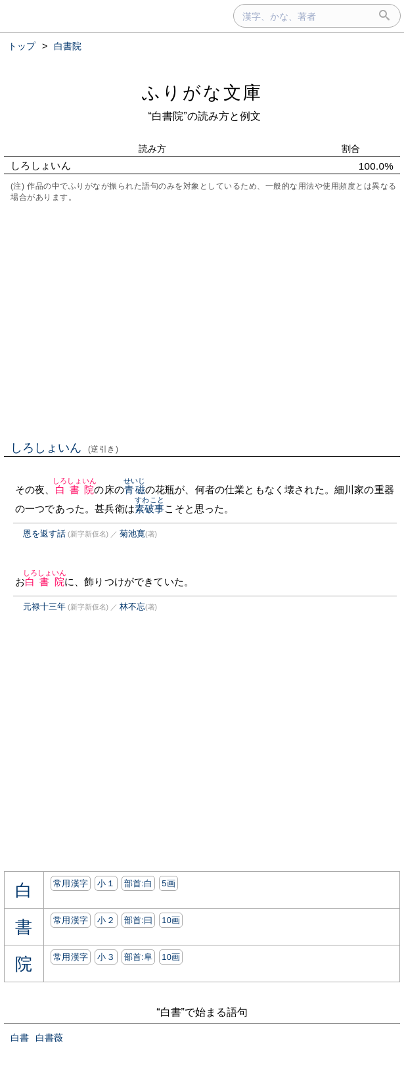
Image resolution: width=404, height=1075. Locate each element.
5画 (168, 883)
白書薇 (49, 1037)
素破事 (149, 508)
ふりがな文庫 (202, 92)
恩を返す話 (44, 533)
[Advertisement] (202, 320)
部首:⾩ (138, 957)
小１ (106, 883)
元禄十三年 (44, 606)
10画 (171, 920)
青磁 (134, 489)
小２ (106, 920)
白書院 (75, 489)
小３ (106, 957)
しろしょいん (65, 447)
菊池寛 (132, 533)
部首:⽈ (138, 920)
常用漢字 (70, 883)
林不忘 (132, 606)
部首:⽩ (138, 883)
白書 (20, 1037)
